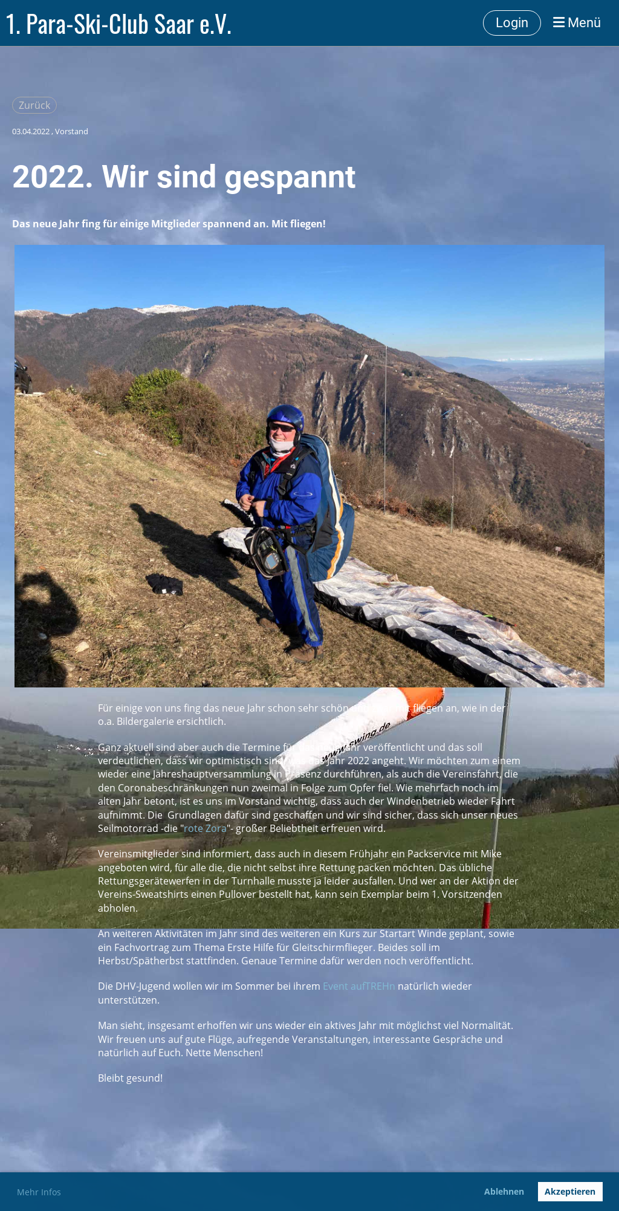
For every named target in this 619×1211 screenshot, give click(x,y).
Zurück (34, 105)
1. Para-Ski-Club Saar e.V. (119, 23)
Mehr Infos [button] (39, 1192)
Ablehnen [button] (504, 1191)
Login (512, 22)
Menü (577, 22)
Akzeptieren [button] (570, 1191)
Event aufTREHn (359, 986)
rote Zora (205, 828)
